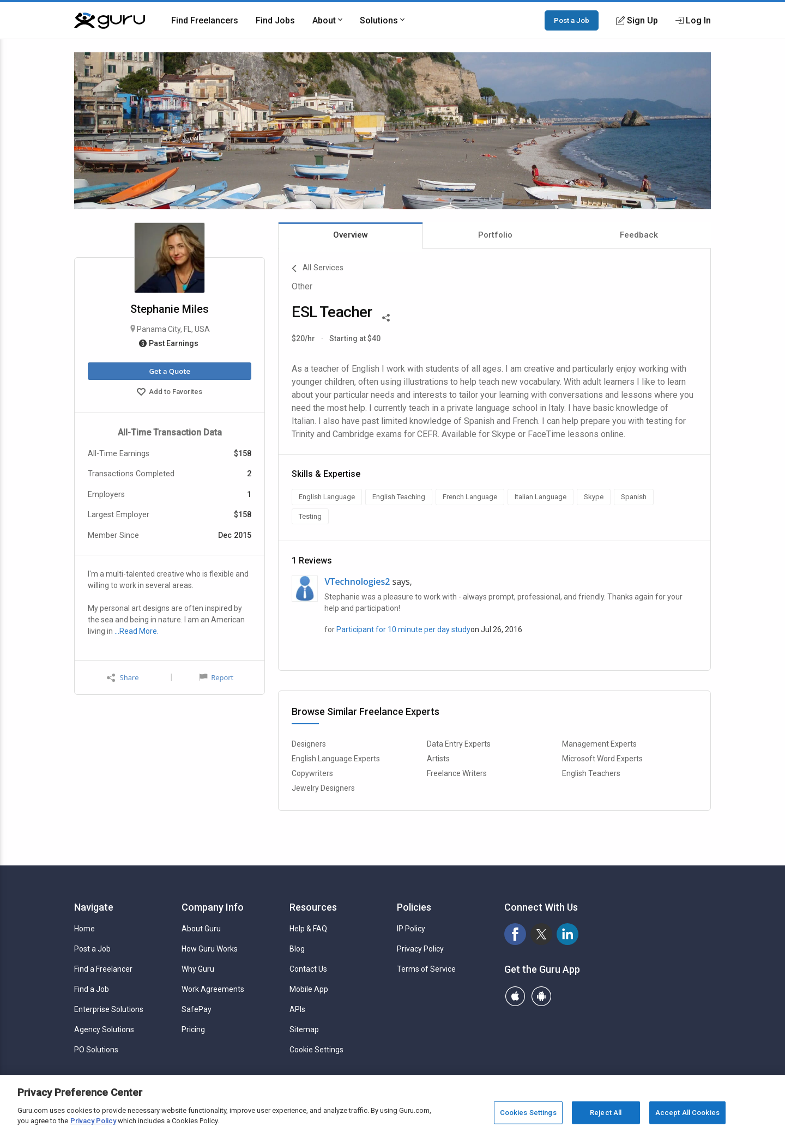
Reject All (605, 1112)
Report (216, 677)
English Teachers (591, 773)
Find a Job (91, 989)
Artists (438, 758)
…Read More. (136, 631)
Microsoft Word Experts (602, 758)
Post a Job (571, 20)
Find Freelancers (204, 20)
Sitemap (304, 1029)
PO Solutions (96, 1049)
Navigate (93, 907)
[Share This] (386, 316)
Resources (313, 907)
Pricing (193, 1029)
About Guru (201, 928)
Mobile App (308, 989)
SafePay (197, 1009)
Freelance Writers (457, 773)
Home (84, 928)
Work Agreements (213, 989)
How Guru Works (210, 948)
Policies (414, 907)
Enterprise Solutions (108, 1009)
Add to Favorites (169, 392)
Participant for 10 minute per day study (403, 629)
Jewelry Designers (323, 788)
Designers (309, 744)
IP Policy (411, 928)
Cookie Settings (316, 1049)
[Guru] (109, 21)
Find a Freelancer (103, 969)
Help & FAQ (308, 928)
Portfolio (495, 235)
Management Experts (599, 744)
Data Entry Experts (459, 744)
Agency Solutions (104, 1029)
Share (122, 678)
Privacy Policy (420, 948)
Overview (350, 235)
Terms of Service (426, 969)
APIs (297, 1009)
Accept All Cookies (687, 1112)
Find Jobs (275, 20)
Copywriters (312, 773)
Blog (297, 948)
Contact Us (308, 969)
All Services (317, 269)
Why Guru (198, 969)
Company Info (213, 907)
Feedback (639, 235)
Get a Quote (169, 371)
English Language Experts (336, 758)
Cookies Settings (528, 1112)
